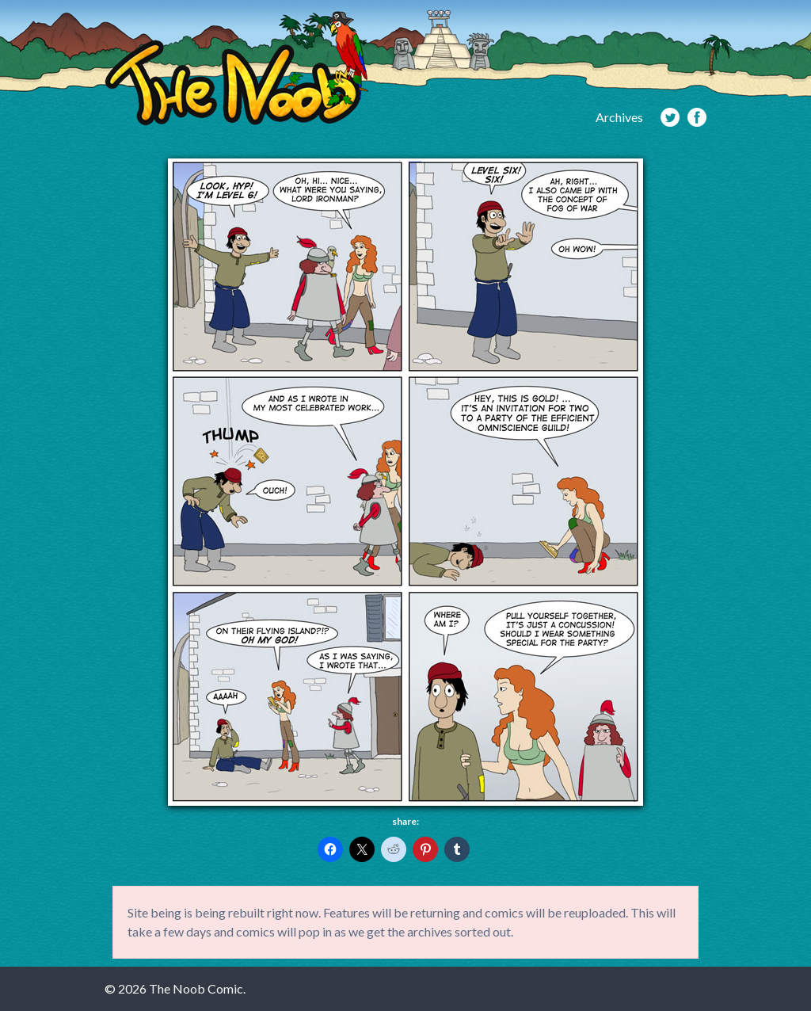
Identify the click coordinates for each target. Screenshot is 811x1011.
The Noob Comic (236, 68)
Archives (619, 116)
